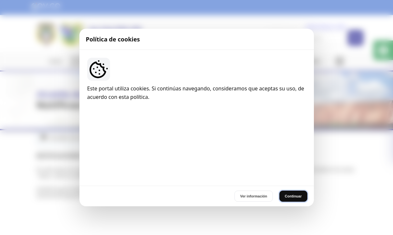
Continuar (293, 161)
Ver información (253, 161)
